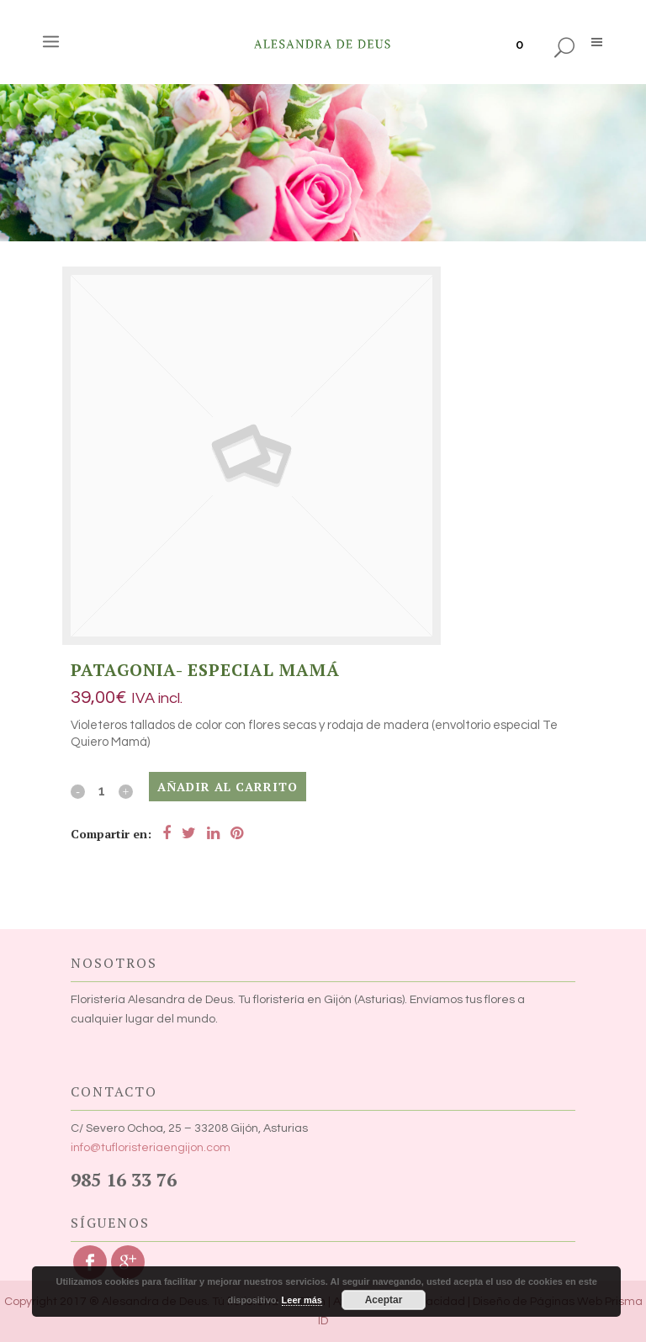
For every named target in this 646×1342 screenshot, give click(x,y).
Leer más (302, 1300)
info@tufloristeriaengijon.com (150, 1148)
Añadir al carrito (227, 787)
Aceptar (384, 1300)
